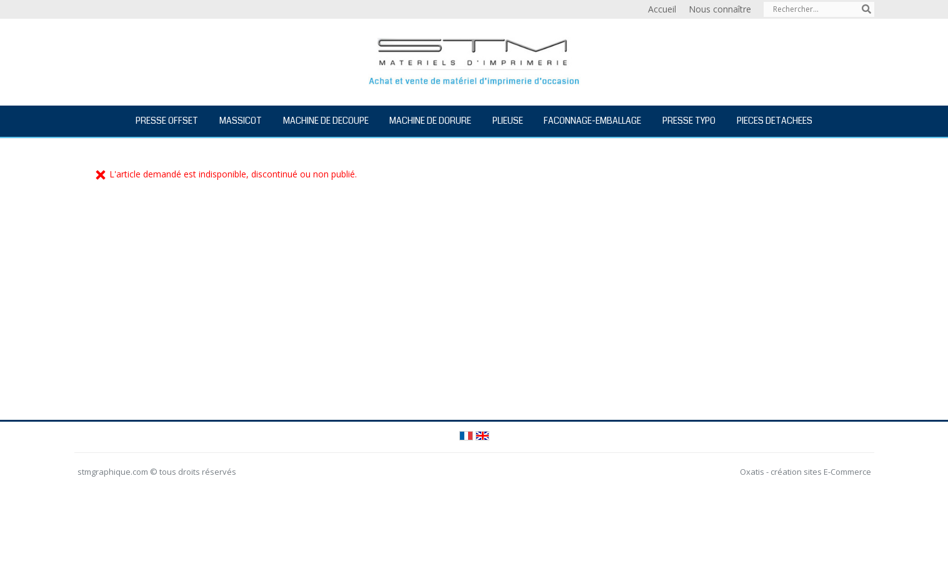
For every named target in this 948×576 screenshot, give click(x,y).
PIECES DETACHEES (774, 120)
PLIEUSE (507, 120)
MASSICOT (240, 120)
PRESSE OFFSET (167, 120)
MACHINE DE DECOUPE (326, 120)
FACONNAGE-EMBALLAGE (592, 120)
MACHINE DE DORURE (430, 120)
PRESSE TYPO (689, 120)
